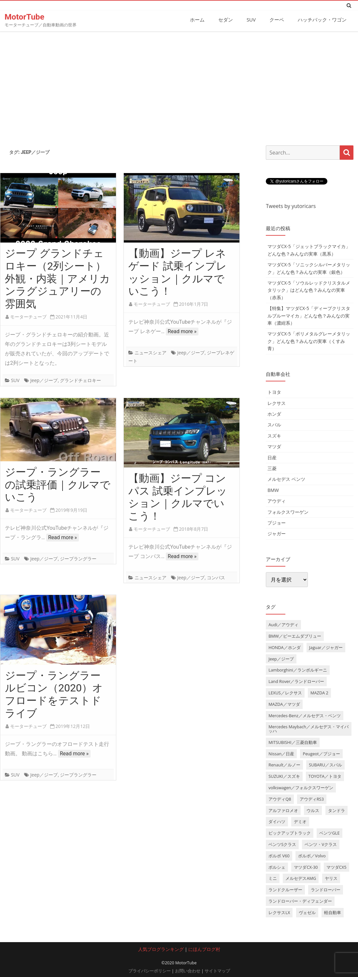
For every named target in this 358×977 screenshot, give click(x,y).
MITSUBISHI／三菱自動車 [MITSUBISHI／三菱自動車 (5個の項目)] (292, 742)
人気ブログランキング (161, 949)
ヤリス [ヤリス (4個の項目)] (331, 878)
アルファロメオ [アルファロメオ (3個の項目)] (283, 810)
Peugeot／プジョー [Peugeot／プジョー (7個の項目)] (321, 753)
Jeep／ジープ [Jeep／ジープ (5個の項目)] (281, 658)
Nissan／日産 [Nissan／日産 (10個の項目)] (281, 753)
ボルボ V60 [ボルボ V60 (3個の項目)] (279, 855)
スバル (274, 425)
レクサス (276, 403)
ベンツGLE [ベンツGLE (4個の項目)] (329, 833)
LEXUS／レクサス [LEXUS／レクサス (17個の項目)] (285, 692)
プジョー (276, 522)
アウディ (276, 500)
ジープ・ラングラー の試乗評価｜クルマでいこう (57, 484)
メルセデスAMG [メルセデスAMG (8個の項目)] (300, 878)
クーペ (276, 19)
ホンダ (274, 413)
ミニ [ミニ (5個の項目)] (272, 878)
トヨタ (274, 392)
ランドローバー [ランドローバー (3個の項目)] (325, 890)
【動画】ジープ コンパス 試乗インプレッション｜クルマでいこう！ (177, 497)
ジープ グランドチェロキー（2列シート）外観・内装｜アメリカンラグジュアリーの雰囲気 (57, 278)
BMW (273, 490)
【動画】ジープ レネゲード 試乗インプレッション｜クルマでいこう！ (177, 272)
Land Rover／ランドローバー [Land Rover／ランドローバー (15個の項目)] (296, 681)
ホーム (197, 19)
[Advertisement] (179, 85)
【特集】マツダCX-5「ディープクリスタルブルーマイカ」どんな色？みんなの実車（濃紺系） (308, 315)
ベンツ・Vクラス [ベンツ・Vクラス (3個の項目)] (321, 844)
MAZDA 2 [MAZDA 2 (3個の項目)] (319, 692)
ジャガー (276, 533)
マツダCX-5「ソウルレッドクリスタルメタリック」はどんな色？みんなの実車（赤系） (308, 289)
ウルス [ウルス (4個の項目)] (313, 810)
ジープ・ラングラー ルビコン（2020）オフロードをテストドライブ (54, 694)
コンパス (216, 577)
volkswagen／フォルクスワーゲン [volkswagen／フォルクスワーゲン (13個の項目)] (300, 787)
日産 (272, 457)
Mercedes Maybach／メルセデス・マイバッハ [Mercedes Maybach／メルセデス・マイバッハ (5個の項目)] (308, 729)
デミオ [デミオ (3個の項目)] (300, 821)
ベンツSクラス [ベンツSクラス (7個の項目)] (282, 844)
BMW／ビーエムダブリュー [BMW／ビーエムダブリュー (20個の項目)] (294, 636)
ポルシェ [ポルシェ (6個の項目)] (276, 867)
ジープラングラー (78, 558)
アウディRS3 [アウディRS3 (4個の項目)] (312, 799)
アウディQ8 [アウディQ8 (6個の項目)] (279, 799)
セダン (225, 19)
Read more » (182, 331)
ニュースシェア (150, 352)
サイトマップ (217, 970)
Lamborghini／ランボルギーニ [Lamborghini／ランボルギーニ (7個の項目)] (297, 670)
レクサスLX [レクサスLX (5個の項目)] (279, 912)
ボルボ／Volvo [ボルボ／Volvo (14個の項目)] (312, 855)
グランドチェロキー (80, 380)
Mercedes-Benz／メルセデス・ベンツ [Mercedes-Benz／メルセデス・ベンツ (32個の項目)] (304, 715)
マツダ (274, 446)
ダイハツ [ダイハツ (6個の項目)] (276, 821)
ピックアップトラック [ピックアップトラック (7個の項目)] (289, 833)
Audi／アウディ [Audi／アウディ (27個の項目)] (283, 624)
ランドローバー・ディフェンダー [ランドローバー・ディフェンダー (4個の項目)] (300, 901)
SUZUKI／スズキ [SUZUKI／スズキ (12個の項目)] (284, 776)
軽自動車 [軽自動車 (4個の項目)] (332, 912)
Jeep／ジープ (44, 380)
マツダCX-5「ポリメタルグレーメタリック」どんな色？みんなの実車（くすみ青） (308, 341)
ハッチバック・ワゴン (322, 19)
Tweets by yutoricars (291, 205)
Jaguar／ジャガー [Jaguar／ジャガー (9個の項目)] (326, 647)
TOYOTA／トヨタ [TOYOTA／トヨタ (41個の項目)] (324, 776)
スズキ (274, 435)
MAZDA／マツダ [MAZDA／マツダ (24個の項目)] (284, 704)
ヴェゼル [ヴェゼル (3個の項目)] (307, 912)
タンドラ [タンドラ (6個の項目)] (336, 810)
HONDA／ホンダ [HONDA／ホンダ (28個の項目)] (284, 647)
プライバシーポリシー (149, 970)
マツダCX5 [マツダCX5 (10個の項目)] (336, 867)
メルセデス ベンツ (286, 479)
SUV (251, 19)
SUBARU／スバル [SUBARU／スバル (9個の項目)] (325, 765)
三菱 (272, 468)
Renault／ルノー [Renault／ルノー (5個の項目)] (284, 765)
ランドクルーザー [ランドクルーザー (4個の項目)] (285, 890)
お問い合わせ (187, 970)
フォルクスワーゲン (287, 512)
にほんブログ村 (204, 949)
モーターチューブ (28, 316)
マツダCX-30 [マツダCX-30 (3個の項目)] (306, 867)
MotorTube (25, 17)
